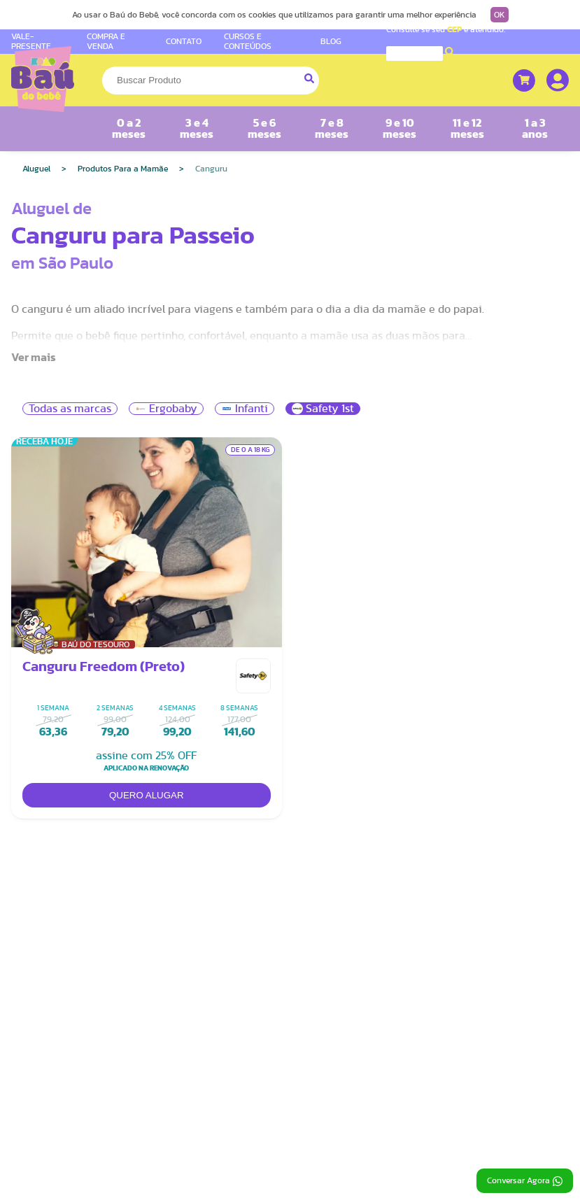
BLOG (330, 41)
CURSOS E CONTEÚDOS (247, 41)
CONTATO (183, 41)
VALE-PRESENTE (31, 41)
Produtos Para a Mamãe (123, 168)
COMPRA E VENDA (106, 41)
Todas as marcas (70, 408)
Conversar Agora (525, 1181)
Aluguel (36, 168)
